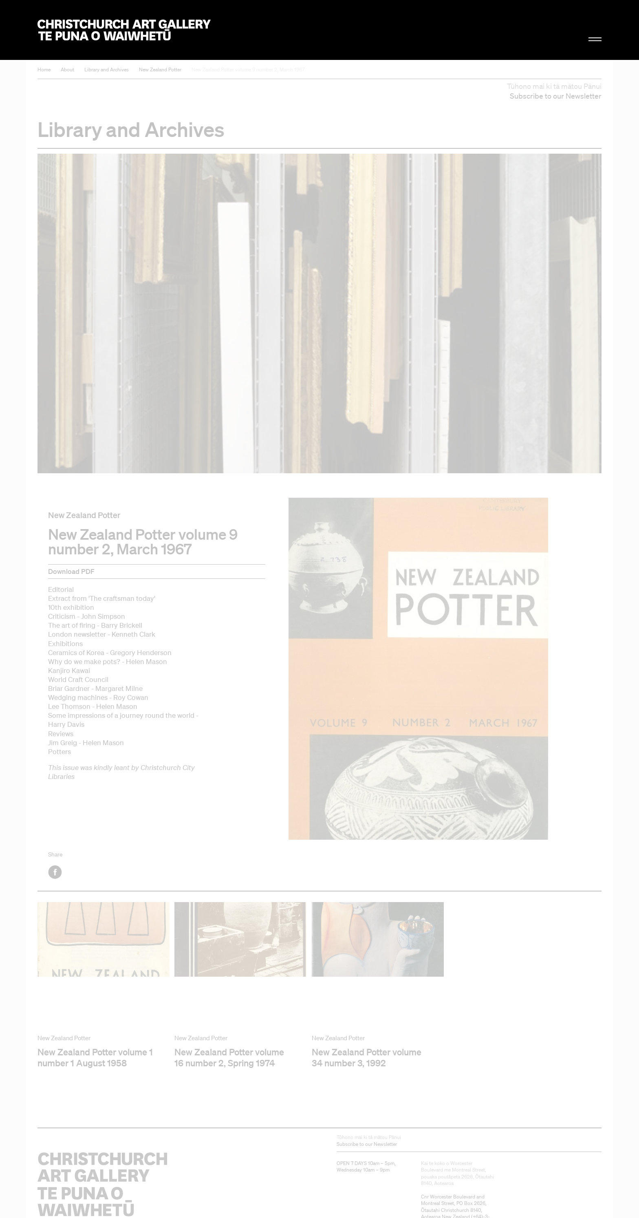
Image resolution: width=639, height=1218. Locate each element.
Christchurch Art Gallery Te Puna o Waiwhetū (124, 30)
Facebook (55, 872)
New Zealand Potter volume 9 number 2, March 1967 (248, 69)
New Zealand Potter (160, 69)
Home (44, 69)
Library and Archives (106, 69)
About (67, 69)
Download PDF (71, 571)
